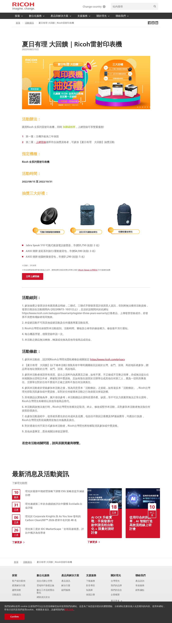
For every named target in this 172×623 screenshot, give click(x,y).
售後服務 (139, 585)
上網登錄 (41, 142)
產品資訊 (65, 581)
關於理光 (116, 575)
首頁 (18, 22)
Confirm (14, 616)
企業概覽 (115, 594)
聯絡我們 (140, 575)
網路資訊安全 (43, 597)
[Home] (23, 6)
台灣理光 (115, 581)
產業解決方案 (18, 585)
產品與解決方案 (70, 575)
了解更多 (17, 542)
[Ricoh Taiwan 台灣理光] (88, 270)
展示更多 (116, 600)
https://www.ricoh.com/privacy (107, 359)
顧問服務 (65, 590)
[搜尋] (154, 6)
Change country (94, 6)
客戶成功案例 (18, 581)
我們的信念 (116, 590)
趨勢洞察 (16, 590)
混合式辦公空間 (44, 581)
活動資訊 (29, 22)
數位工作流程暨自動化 (45, 591)
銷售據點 (139, 590)
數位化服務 (43, 575)
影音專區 (90, 585)
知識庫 (89, 590)
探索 (14, 575)
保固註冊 (90, 594)
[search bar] (134, 6)
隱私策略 (69, 609)
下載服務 (90, 581)
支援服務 (91, 575)
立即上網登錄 (32, 276)
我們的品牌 (116, 585)
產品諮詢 (139, 581)
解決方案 (65, 585)
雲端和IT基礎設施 (45, 585)
